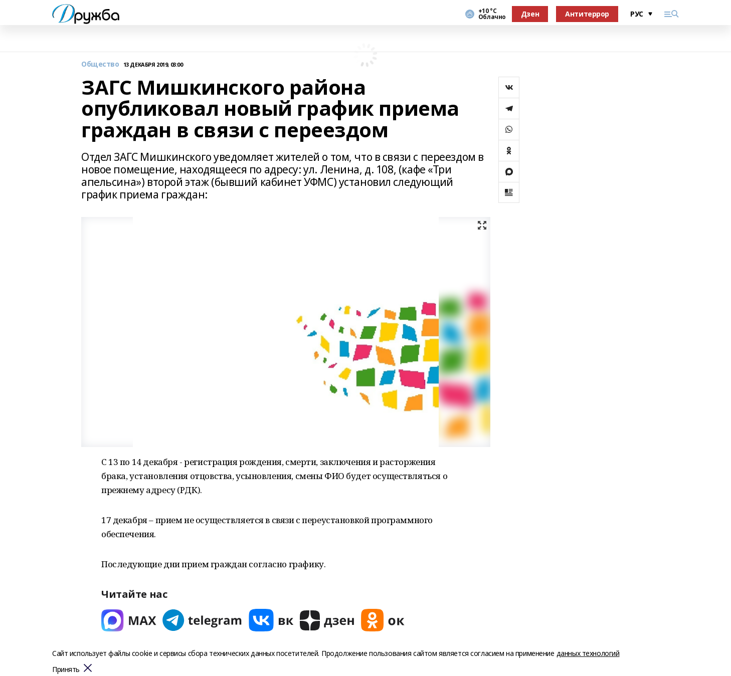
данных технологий (588, 653)
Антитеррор (587, 14)
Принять (66, 669)
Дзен (530, 14)
